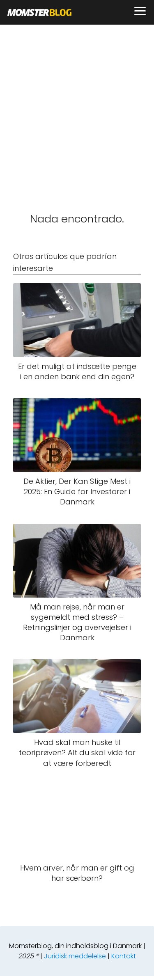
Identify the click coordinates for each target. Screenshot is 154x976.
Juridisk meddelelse (75, 956)
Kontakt (123, 956)
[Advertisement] (77, 106)
